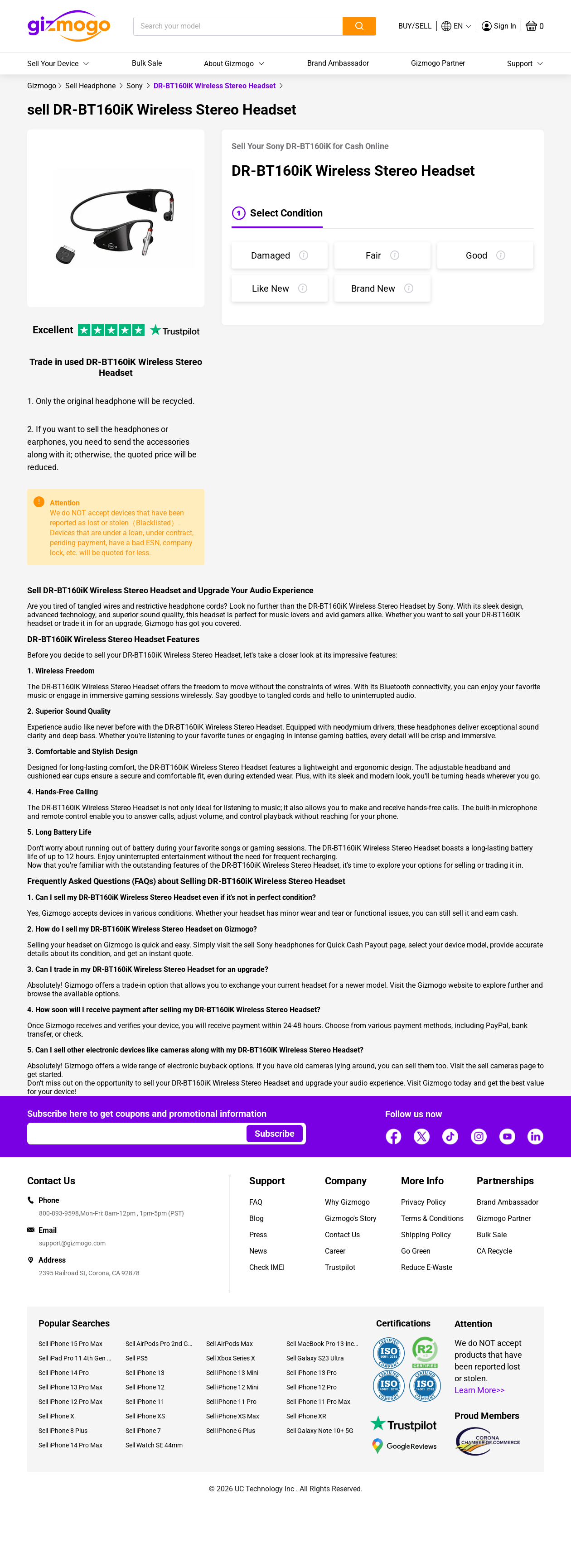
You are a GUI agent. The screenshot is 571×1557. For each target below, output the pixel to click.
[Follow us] (393, 1136)
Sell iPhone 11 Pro (231, 1401)
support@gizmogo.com (72, 1243)
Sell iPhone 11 (145, 1401)
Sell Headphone (91, 86)
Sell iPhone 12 (145, 1387)
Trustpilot (340, 1267)
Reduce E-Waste (426, 1267)
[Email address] (132, 1133)
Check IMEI (267, 1267)
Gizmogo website (445, 985)
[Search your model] (224, 26)
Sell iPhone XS (145, 1416)
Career (335, 1251)
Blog (256, 1218)
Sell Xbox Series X (230, 1358)
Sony (135, 86)
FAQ (255, 1202)
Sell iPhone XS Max (232, 1416)
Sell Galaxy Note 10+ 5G (319, 1430)
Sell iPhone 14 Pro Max (70, 1445)
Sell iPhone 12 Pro (311, 1387)
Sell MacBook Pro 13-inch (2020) (323, 1343)
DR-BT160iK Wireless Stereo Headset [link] (215, 86)
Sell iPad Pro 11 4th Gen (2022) (75, 1358)
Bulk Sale (147, 63)
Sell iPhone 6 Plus (230, 1430)
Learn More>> (479, 1390)
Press (258, 1234)
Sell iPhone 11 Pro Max (318, 1401)
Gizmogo (41, 86)
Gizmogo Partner (438, 63)
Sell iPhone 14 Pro (64, 1372)
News (258, 1251)
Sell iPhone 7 (143, 1430)
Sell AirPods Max (229, 1343)
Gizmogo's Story (351, 1218)
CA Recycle (494, 1251)
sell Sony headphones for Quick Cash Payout (315, 945)
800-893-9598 (59, 1213)
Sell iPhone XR (306, 1416)
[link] (41, 86)
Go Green (416, 1251)
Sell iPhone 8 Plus (63, 1430)
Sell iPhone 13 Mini (232, 1372)
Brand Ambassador (338, 63)
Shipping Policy (426, 1234)
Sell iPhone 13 (145, 1372)
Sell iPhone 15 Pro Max (70, 1343)
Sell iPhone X (56, 1416)
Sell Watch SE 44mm (154, 1445)
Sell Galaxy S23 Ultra (315, 1358)
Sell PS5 (137, 1358)
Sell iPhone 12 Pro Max (70, 1401)
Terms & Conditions (432, 1218)
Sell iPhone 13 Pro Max (70, 1387)
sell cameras (498, 1066)
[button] (456, 26)
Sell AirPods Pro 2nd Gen (159, 1343)
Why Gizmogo (347, 1202)
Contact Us (342, 1234)
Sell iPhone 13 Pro (311, 1372)
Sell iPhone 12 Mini (232, 1387)
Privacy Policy (423, 1202)
